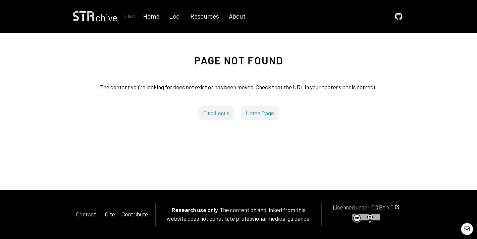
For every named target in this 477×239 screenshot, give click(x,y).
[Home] (95, 16)
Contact (86, 214)
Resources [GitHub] (204, 16)
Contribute (135, 214)
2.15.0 (129, 16)
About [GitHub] (237, 16)
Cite (110, 214)
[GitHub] (398, 16)
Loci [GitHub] (175, 16)
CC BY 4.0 (385, 207)
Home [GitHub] (151, 16)
